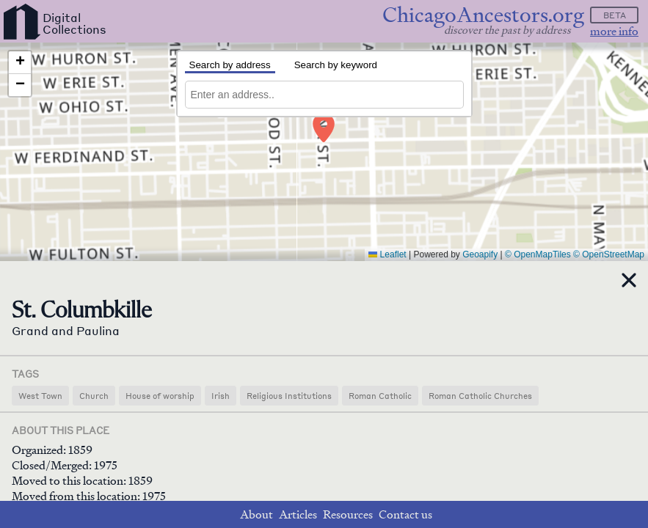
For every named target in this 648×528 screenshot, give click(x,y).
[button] (323, 120)
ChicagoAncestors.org (483, 15)
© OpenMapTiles (538, 254)
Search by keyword (335, 64)
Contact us (405, 514)
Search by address (230, 64)
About (256, 514)
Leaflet (387, 254)
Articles (298, 514)
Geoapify (480, 254)
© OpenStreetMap (608, 254)
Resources (348, 514)
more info (614, 31)
